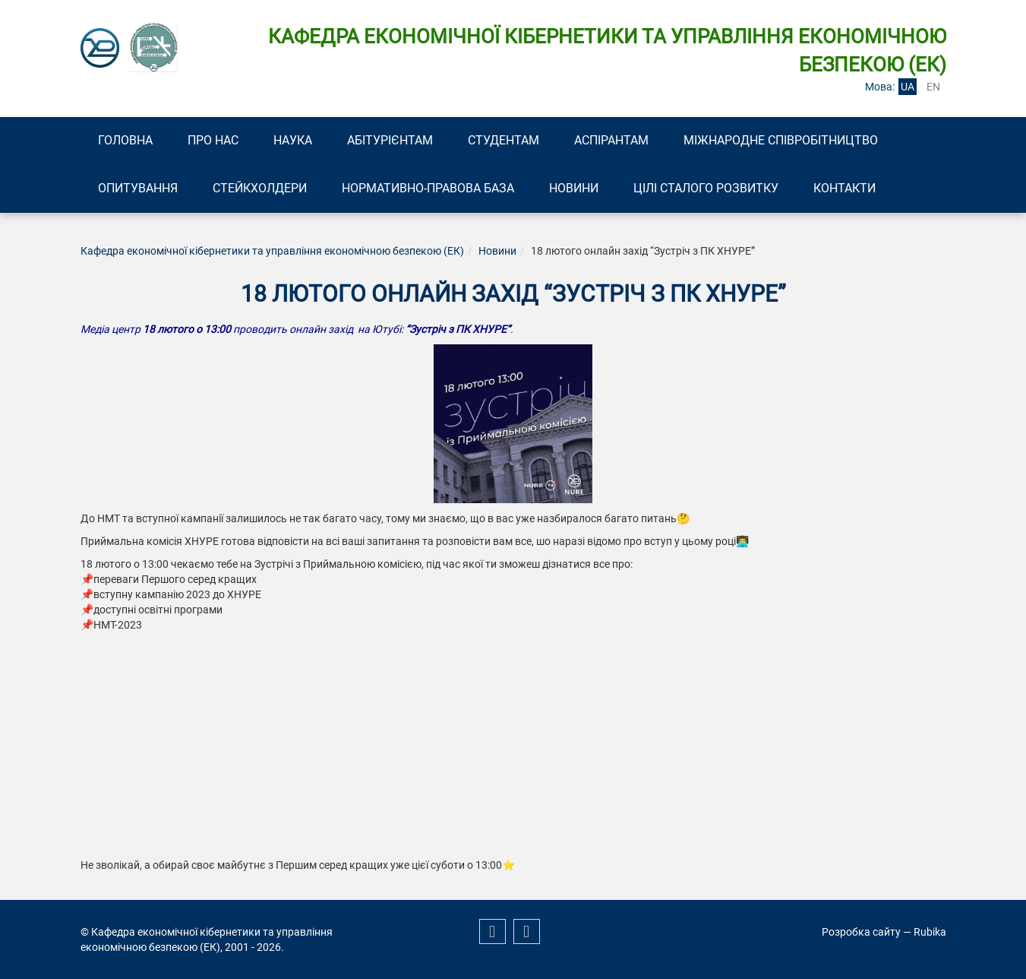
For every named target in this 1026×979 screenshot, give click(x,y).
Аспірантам (611, 140)
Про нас (213, 140)
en (933, 87)
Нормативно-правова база (428, 188)
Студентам (503, 140)
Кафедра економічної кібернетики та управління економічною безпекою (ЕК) (272, 251)
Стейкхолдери (260, 188)
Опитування (138, 188)
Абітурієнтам (390, 140)
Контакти (844, 188)
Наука (292, 140)
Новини (573, 188)
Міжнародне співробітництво (780, 140)
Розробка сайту (861, 932)
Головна (125, 140)
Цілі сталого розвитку (705, 188)
